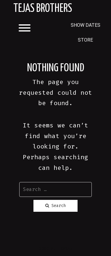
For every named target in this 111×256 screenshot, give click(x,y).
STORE (85, 40)
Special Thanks (55, 248)
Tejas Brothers (42, 8)
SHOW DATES (85, 25)
